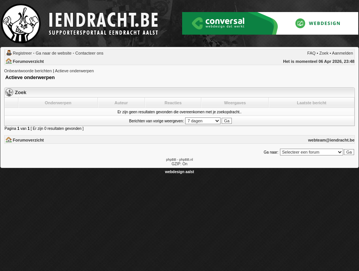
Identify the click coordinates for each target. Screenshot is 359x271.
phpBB (171, 159)
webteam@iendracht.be (331, 140)
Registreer (22, 53)
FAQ (311, 53)
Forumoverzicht (28, 61)
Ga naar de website (53, 53)
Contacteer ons (89, 53)
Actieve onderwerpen (74, 71)
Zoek (324, 53)
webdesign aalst (179, 172)
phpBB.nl (186, 159)
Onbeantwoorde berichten (28, 71)
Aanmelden (342, 53)
